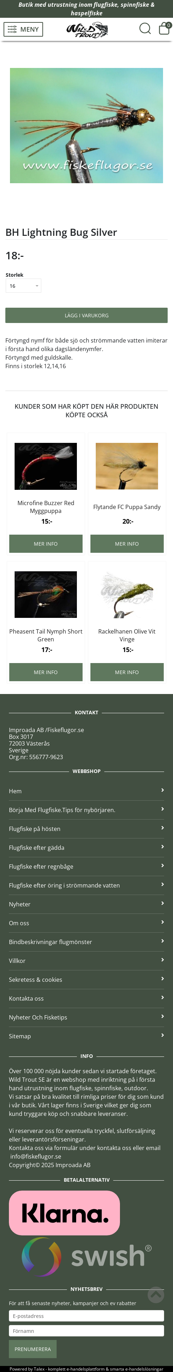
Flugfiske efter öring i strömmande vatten (86, 885)
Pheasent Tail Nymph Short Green (46, 635)
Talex (39, 1369)
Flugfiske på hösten (86, 829)
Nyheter (86, 904)
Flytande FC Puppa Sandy (127, 507)
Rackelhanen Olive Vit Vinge (127, 635)
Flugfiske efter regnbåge (86, 866)
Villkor (86, 961)
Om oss (86, 923)
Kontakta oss (86, 998)
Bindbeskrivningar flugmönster (86, 942)
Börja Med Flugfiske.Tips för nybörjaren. (86, 810)
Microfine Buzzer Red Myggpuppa (45, 507)
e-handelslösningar (144, 1369)
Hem (86, 791)
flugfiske (105, 5)
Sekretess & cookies (86, 980)
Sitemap (86, 1036)
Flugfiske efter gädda (86, 848)
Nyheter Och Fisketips (86, 1017)
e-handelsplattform (86, 1369)
